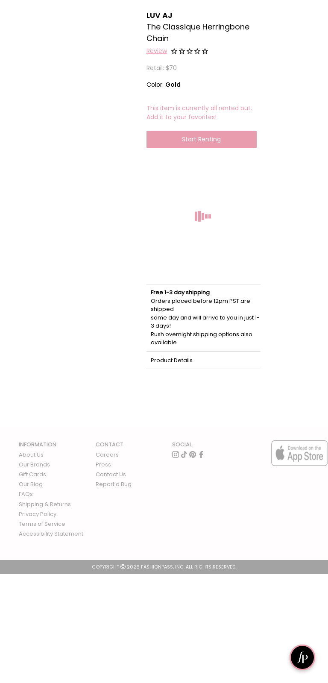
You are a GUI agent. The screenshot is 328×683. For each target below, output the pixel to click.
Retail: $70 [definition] (161, 68)
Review (156, 51)
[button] (156, 52)
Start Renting (201, 139)
